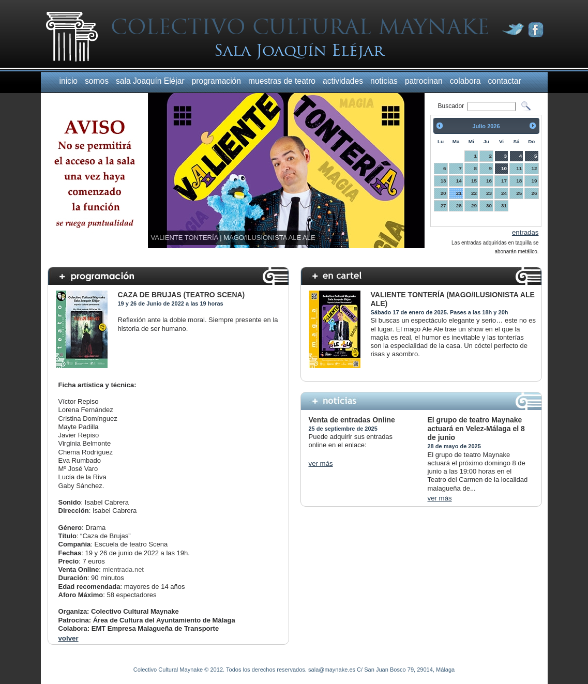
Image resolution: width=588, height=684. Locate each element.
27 (443, 205)
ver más (321, 463)
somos (97, 81)
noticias (384, 81)
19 (534, 181)
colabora (465, 81)
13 (443, 181)
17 (504, 181)
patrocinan (424, 81)
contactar (504, 81)
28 (459, 205)
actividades (343, 81)
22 (474, 193)
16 (489, 181)
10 (504, 168)
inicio (68, 81)
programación (216, 81)
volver (68, 638)
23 (489, 193)
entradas (525, 232)
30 (489, 205)
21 (459, 193)
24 (504, 193)
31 (504, 205)
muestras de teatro (281, 81)
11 (519, 168)
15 (474, 181)
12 (534, 168)
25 (519, 193)
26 (534, 193)
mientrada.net (123, 569)
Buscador (452, 106)
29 (474, 205)
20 (443, 193)
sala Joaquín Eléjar (150, 81)
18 (519, 181)
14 (459, 181)
